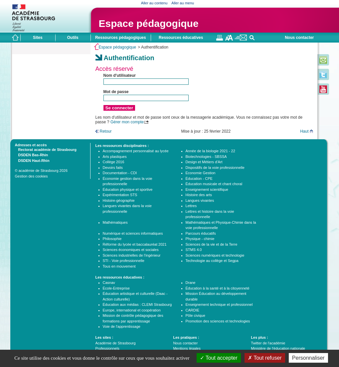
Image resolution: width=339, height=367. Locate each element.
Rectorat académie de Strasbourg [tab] (46, 149)
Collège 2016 (113, 162)
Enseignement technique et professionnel (219, 304)
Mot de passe (116, 91)
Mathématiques (115, 222)
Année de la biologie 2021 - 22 (210, 151)
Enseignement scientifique (207, 189)
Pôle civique (195, 315)
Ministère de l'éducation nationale (278, 348)
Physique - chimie (200, 239)
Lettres (191, 206)
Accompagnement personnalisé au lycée (136, 151)
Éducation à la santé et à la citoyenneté (218, 288)
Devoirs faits (113, 168)
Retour (106, 131)
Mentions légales (187, 348)
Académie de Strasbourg (115, 343)
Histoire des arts (199, 195)
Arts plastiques (115, 157)
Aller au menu (182, 3)
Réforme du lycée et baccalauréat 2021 (135, 244)
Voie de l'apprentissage (121, 326)
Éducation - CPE (199, 179)
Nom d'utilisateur (119, 75)
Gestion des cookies (31, 176)
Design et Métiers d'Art (204, 162)
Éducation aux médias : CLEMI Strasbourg (137, 304)
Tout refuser (265, 358)
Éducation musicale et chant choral (214, 184)
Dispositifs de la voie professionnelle (215, 168)
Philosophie (112, 239)
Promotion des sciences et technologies (218, 321)
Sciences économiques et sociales (131, 250)
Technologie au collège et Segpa (212, 261)
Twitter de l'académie (268, 343)
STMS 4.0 (194, 250)
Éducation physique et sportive (128, 189)
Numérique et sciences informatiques (133, 233)
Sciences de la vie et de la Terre (212, 244)
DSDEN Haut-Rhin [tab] (32, 160)
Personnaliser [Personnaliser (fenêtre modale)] (308, 358)
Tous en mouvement (119, 266)
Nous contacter (299, 37)
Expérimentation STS (120, 195)
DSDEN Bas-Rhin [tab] (31, 154)
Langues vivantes (200, 200)
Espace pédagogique (149, 23)
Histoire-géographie (119, 200)
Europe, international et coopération (132, 310)
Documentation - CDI (120, 173)
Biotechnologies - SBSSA (206, 157)
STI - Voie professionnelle (123, 261)
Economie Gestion (201, 173)
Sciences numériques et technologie (215, 255)
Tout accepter (219, 358)
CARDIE (193, 310)
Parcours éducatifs (201, 233)
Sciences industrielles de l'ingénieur (132, 255)
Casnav (109, 283)
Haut (304, 131)
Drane (191, 283)
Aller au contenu (154, 3)
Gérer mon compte (127, 122)
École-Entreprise (116, 288)
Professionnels (107, 348)
